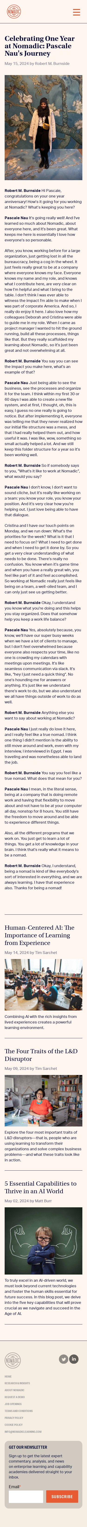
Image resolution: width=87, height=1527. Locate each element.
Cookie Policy (14, 1425)
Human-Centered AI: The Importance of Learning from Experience (39, 935)
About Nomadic (14, 1390)
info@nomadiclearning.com (23, 1432)
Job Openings (13, 1404)
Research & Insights (17, 1383)
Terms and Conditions (19, 1411)
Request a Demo (15, 1397)
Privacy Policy (14, 1418)
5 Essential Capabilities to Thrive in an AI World (41, 1187)
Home (8, 1376)
